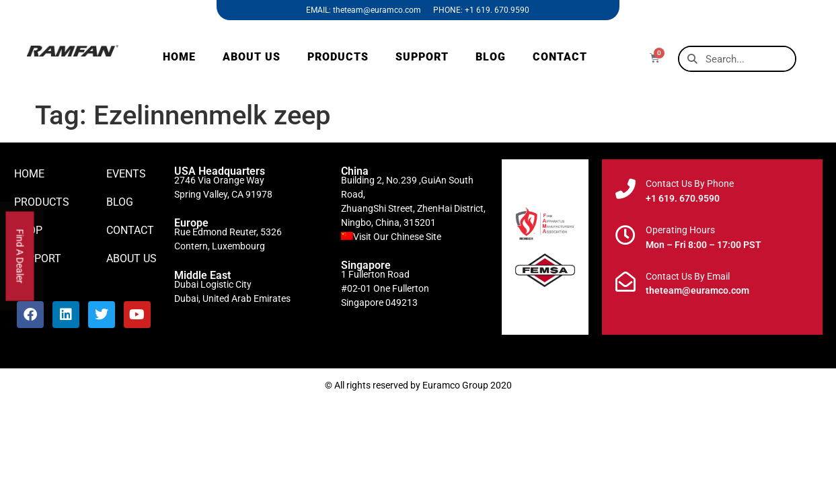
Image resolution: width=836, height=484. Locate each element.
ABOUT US (251, 56)
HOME (179, 56)
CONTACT (560, 56)
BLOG (491, 56)
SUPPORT (422, 56)
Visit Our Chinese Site (397, 236)
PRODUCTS (338, 56)
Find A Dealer (20, 256)
